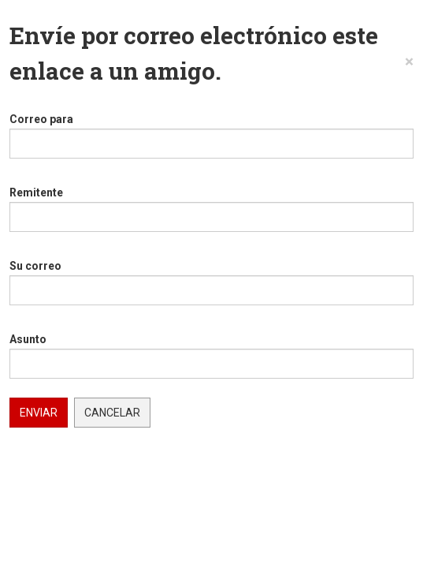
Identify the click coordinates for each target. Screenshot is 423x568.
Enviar (39, 412)
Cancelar (112, 412)
